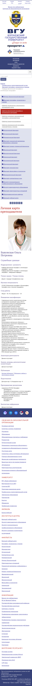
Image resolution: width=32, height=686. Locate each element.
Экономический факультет (10, 160)
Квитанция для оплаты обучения (11, 639)
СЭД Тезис (5, 663)
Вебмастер (6, 682)
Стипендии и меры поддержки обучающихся (15, 454)
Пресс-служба (15, 682)
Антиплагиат (5, 665)
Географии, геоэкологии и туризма (12, 544)
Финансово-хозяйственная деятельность (14, 459)
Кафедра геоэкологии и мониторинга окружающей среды (13, 106)
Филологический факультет (11, 153)
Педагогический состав (9, 442)
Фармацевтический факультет (11, 175)
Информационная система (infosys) (12, 654)
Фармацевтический (7, 574)
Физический (5, 577)
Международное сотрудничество (12, 467)
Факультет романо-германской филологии (15, 146)
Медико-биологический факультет (13, 96)
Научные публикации (7, 373)
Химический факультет (9, 157)
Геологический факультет (10, 130)
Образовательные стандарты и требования (15, 437)
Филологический (7, 580)
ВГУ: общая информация (9, 481)
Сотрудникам (6, 642)
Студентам (5, 634)
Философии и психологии (9, 582)
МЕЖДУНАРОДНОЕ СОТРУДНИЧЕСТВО (16, 64)
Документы (5, 431)
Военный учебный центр (10, 198)
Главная (2, 83)
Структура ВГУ (6, 486)
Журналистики (6, 549)
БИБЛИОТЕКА (16, 66)
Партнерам (5, 645)
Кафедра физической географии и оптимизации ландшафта (12, 111)
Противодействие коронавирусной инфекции (15, 603)
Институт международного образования (15, 187)
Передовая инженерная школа (11, 489)
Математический (7, 557)
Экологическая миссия (8, 628)
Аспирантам (5, 636)
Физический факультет (9, 150)
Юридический (6, 591)
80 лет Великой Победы (9, 600)
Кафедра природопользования (11, 121)
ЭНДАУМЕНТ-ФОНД (16, 68)
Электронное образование (10, 495)
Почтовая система (7, 651)
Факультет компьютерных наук (12, 178)
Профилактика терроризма (10, 611)
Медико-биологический (9, 560)
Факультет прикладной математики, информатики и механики (13, 142)
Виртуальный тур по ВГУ (9, 483)
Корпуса (4, 500)
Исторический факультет (10, 134)
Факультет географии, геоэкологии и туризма (15, 87)
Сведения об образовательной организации (16, 8)
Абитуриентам (6, 631)
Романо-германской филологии (11, 571)
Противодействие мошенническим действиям (15, 625)
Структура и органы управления (11, 429)
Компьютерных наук (8, 555)
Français (28, 1)
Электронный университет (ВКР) (11, 657)
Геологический (6, 546)
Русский (4, 1)
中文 (12, 3)
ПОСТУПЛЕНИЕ (16, 59)
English (12, 1)
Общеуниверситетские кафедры (12, 194)
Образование (6, 434)
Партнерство (5, 497)
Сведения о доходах (8, 609)
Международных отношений (10, 563)
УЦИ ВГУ (28, 684)
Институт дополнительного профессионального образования (12, 183)
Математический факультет (11, 137)
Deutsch (20, 1)
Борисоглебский (7, 512)
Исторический (6, 552)
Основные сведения (8, 426)
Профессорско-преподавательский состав (15, 85)
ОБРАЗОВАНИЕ (16, 60)
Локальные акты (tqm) (8, 660)
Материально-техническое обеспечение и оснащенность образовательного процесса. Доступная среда (15, 448)
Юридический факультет (10, 164)
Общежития (5, 503)
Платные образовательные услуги (12, 456)
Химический (5, 585)
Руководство (5, 440)
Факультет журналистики (10, 168)
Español (4, 3)
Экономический (6, 588)
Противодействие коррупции (10, 606)
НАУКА (16, 62)
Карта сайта (27, 3)
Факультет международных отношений (14, 191)
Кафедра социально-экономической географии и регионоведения (13, 117)
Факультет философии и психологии (13, 171)
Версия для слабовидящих (16, 7)
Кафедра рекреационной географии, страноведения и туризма (13, 126)
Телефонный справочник (9, 506)
